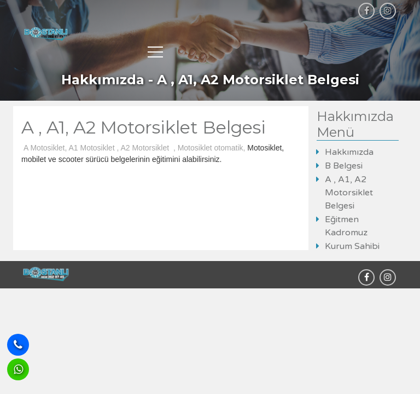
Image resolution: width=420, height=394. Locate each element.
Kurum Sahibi (352, 246)
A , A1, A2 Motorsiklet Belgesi (349, 192)
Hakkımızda (349, 152)
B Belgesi (344, 165)
